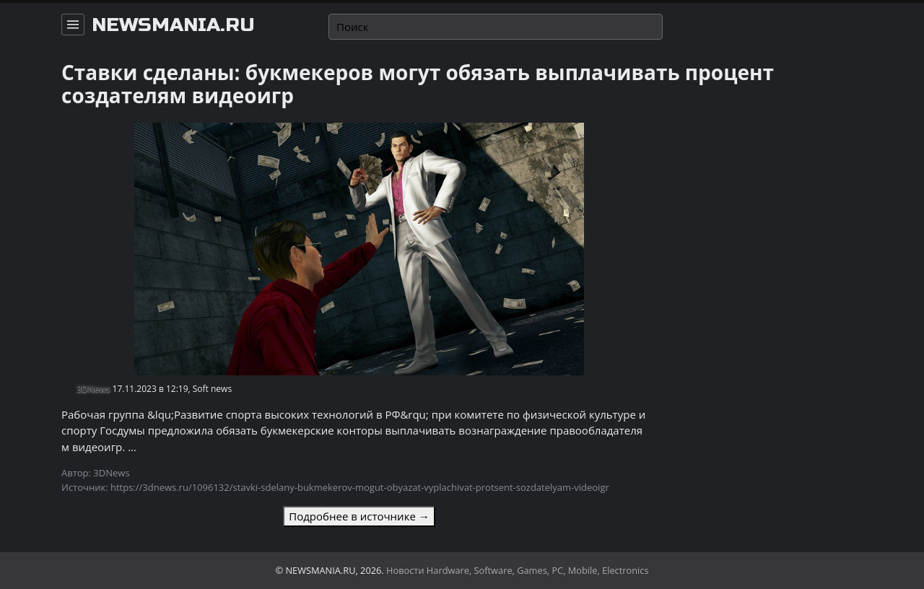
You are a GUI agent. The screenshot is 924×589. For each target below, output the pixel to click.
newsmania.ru (173, 25)
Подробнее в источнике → (359, 516)
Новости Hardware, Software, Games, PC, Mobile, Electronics (517, 570)
